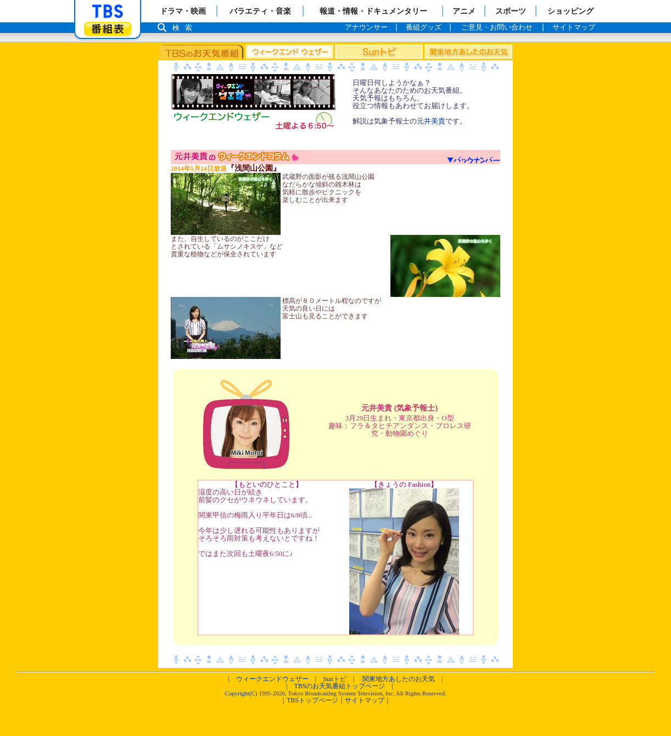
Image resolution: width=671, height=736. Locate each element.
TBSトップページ (312, 700)
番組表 (107, 29)
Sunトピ (334, 679)
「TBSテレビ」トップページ (107, 11)
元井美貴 (431, 121)
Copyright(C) (241, 693)
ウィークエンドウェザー (272, 679)
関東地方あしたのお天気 (398, 679)
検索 (185, 28)
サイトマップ (364, 700)
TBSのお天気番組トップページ (339, 686)
